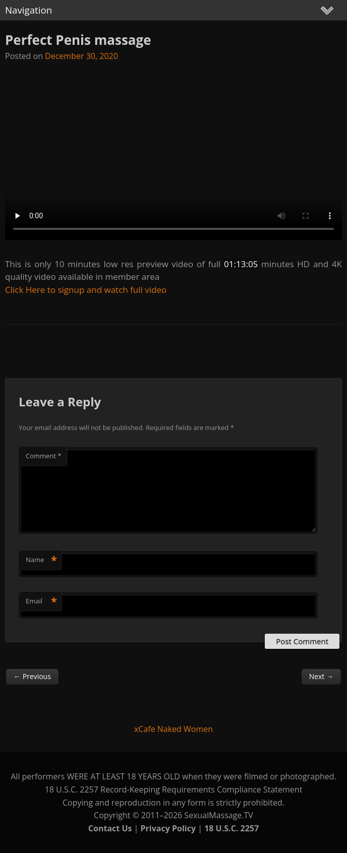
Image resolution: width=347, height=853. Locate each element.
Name (41, 559)
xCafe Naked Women (173, 729)
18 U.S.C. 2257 (231, 828)
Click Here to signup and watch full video (85, 289)
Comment (44, 455)
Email (41, 600)
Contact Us (110, 828)
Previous (32, 676)
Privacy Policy (168, 828)
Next (321, 676)
